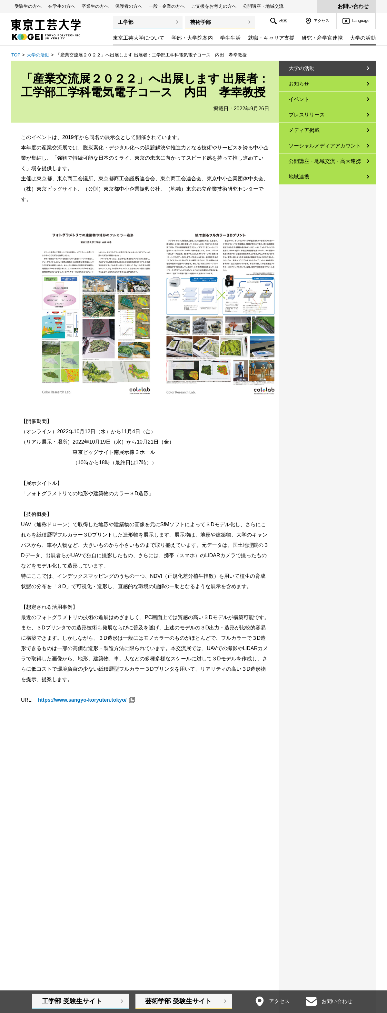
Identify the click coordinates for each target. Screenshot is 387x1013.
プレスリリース (307, 114)
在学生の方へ (61, 6)
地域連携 (299, 176)
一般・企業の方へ (167, 6)
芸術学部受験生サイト (178, 1001)
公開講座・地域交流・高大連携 (325, 161)
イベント (299, 99)
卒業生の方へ (95, 6)
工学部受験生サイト (72, 1001)
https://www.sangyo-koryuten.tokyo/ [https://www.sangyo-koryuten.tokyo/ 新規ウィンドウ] (82, 700)
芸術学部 (200, 22)
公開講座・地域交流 (263, 6)
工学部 (126, 22)
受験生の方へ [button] (28, 6)
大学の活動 (38, 54)
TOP (16, 54)
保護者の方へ (128, 6)
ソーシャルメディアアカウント (325, 145)
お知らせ (299, 83)
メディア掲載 (304, 130)
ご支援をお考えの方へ (213, 6)
